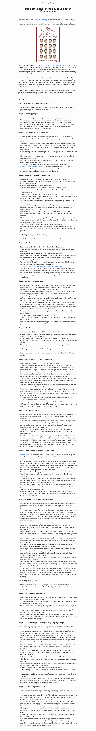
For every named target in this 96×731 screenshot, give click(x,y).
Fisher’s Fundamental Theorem (30, 167)
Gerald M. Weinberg (40, 20)
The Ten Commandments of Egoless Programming (46, 266)
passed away (56, 22)
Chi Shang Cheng (48, 3)
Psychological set (26, 455)
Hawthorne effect (66, 194)
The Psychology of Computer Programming (46, 65)
